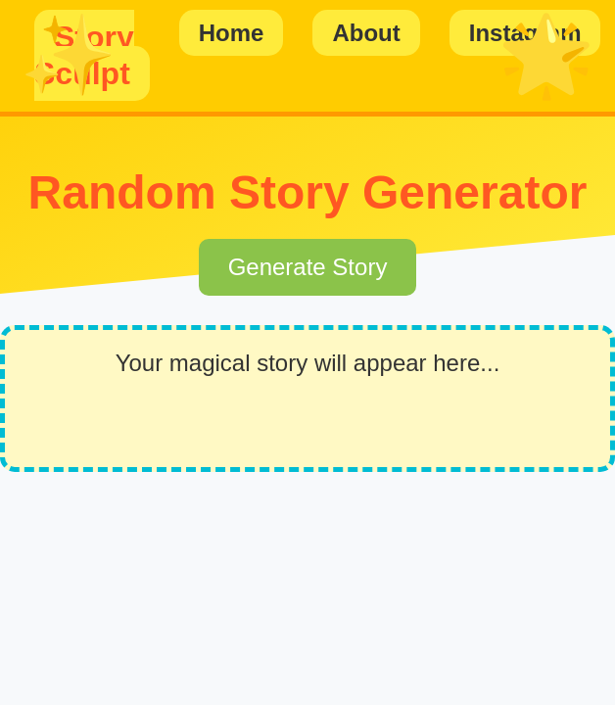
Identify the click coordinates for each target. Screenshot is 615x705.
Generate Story (308, 267)
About (366, 33)
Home (231, 33)
